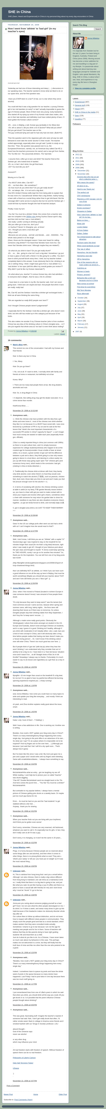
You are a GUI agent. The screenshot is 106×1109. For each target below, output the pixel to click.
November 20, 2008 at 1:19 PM (25, 686)
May (79, 314)
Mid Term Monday (84, 290)
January (81, 327)
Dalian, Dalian (82, 233)
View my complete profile (85, 88)
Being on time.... (83, 220)
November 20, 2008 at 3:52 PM (25, 811)
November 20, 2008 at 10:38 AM (25, 515)
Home (35, 1094)
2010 (77, 161)
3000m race (31, 217)
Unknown (17, 871)
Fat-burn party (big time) (86, 243)
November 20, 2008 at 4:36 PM (25, 866)
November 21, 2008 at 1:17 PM (25, 984)
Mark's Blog (18, 345)
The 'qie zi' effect (83, 249)
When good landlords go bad (88, 246)
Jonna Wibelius (19, 588)
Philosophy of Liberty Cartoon (24, 1058)
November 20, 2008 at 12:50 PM (25, 583)
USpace (16, 1068)
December (82, 171)
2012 (77, 155)
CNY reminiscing (83, 196)
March (80, 321)
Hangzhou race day (84, 256)
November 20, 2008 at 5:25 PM (25, 953)
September (82, 301)
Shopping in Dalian (84, 211)
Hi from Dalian (82, 230)
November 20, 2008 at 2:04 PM (25, 764)
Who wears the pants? (85, 183)
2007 (77, 332)
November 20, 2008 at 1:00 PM (25, 667)
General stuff (80, 105)
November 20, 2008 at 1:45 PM (25, 712)
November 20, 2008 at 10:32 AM (25, 411)
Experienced (80, 102)
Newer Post (8, 1094)
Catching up (81, 268)
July (79, 308)
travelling (78, 119)
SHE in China (19, 12)
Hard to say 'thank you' (86, 189)
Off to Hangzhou (83, 259)
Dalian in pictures (84, 205)
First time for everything (86, 287)
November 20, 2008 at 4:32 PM (25, 843)
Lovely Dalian (82, 227)
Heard (62, 334)
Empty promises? (84, 208)
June (80, 311)
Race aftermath (83, 294)
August (81, 304)
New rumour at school (85, 284)
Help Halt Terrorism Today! (23, 1063)
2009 (77, 165)
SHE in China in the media (85, 112)
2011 (77, 158)
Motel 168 (81, 224)
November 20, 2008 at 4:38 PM (25, 895)
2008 (77, 168)
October (81, 298)
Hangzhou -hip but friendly (87, 252)
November (82, 174)
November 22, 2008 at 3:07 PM (25, 1081)
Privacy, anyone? (83, 275)
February (81, 324)
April (80, 317)
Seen (77, 116)
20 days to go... (83, 186)
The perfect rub (83, 192)
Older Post (63, 1094)
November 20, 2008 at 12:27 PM (25, 531)
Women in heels (83, 271)
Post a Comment (13, 1086)
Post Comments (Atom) (23, 1100)
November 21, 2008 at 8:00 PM (25, 1005)
